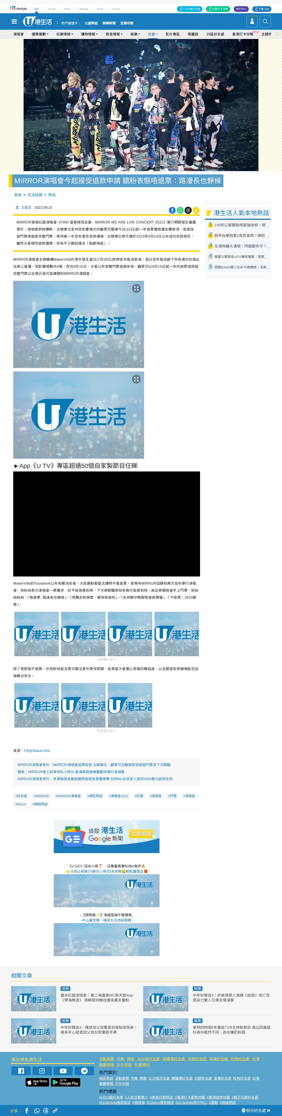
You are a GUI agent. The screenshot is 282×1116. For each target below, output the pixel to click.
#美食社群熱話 (161, 1097)
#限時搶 (138, 1103)
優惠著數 (39, 34)
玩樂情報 (63, 34)
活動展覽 (106, 1059)
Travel (51, 9)
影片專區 (173, 34)
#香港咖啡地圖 (218, 1097)
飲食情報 (113, 34)
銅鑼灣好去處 (174, 1059)
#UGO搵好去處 (111, 1097)
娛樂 (133, 34)
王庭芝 (26, 207)
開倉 (131, 1059)
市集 (120, 1059)
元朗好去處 (197, 1059)
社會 (151, 34)
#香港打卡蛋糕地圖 (190, 1097)
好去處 (22, 796)
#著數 (213, 1103)
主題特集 (268, 34)
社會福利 (142, 1065)
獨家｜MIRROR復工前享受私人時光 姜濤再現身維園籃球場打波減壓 (71, 772)
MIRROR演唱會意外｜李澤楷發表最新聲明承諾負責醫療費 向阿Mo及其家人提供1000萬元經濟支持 (95, 779)
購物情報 (88, 34)
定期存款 (127, 23)
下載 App (263, 9)
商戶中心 (241, 9)
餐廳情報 (106, 1065)
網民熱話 (95, 796)
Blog (100, 9)
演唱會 (18, 34)
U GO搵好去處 (191, 9)
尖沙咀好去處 (148, 1059)
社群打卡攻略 (220, 9)
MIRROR (42, 796)
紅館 (140, 796)
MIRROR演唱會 (69, 796)
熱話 (52, 195)
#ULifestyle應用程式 (115, 1103)
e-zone (115, 9)
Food (67, 9)
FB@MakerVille (37, 751)
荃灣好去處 (218, 1059)
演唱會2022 (119, 796)
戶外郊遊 (124, 1065)
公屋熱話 (91, 23)
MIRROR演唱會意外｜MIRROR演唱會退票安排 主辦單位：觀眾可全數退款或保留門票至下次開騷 (94, 765)
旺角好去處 (240, 1059)
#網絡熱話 (228, 1103)
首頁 (18, 195)
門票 (173, 796)
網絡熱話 (41, 804)
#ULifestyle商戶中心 (191, 1103)
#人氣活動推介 (136, 1097)
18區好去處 (215, 34)
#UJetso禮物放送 (160, 1103)
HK (37, 9)
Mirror (21, 804)
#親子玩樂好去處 (245, 1097)
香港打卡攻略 (242, 34)
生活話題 (35, 195)
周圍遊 (193, 34)
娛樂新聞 (109, 23)
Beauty (83, 9)
